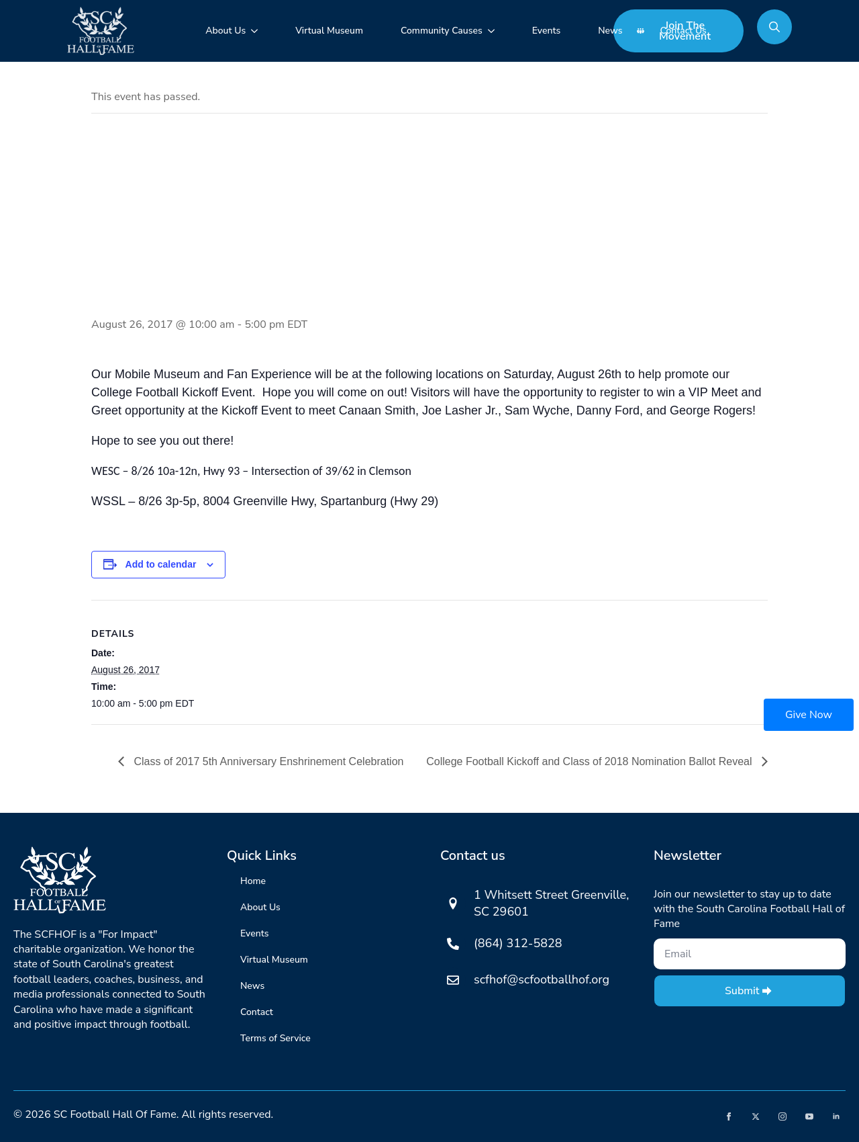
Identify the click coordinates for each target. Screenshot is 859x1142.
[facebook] (728, 1116)
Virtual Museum (329, 30)
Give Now (808, 714)
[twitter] (755, 1116)
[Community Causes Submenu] (494, 31)
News (610, 30)
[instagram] (782, 1116)
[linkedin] (836, 1116)
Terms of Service (275, 1038)
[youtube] (809, 1116)
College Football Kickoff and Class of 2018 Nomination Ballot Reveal (590, 761)
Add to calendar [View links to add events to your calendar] (161, 564)
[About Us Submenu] (257, 31)
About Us (225, 30)
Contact (256, 1012)
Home (253, 881)
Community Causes (442, 30)
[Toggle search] (774, 26)
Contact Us (683, 30)
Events (546, 30)
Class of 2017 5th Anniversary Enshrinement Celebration (267, 761)
